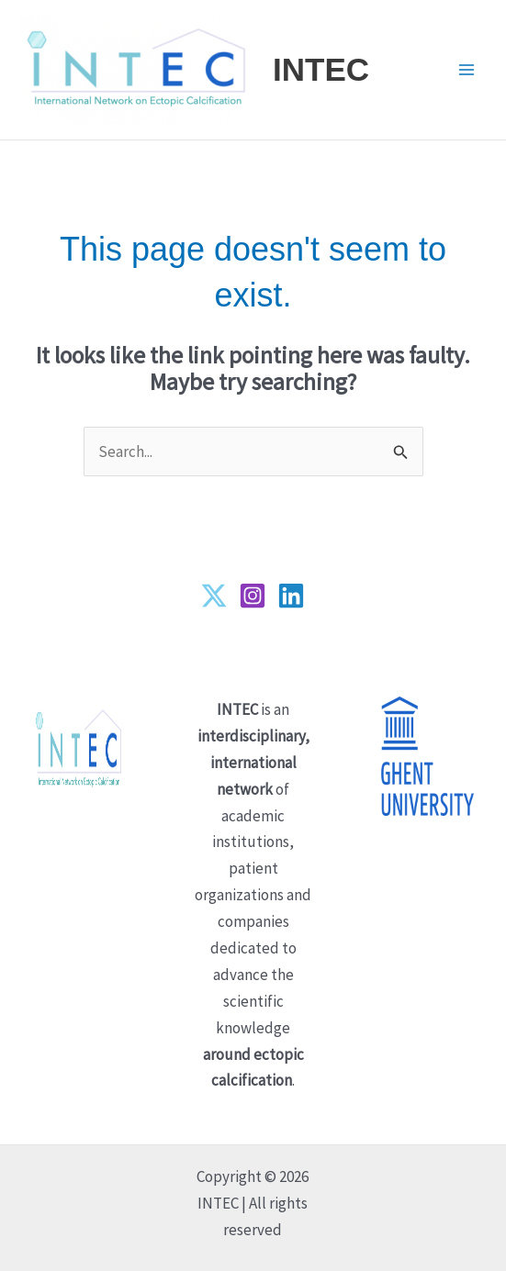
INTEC (321, 69)
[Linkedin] (291, 595)
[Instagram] (252, 595)
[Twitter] (214, 595)
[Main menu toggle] (467, 70)
